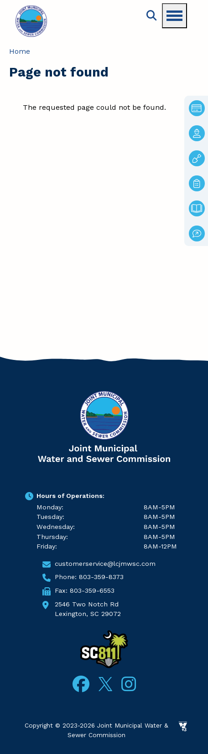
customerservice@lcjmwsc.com (105, 563)
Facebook (81, 684)
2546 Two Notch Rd (87, 604)
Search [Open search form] (151, 16)
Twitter (105, 683)
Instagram (128, 684)
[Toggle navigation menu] (174, 15)
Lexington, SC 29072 (88, 613)
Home (19, 51)
